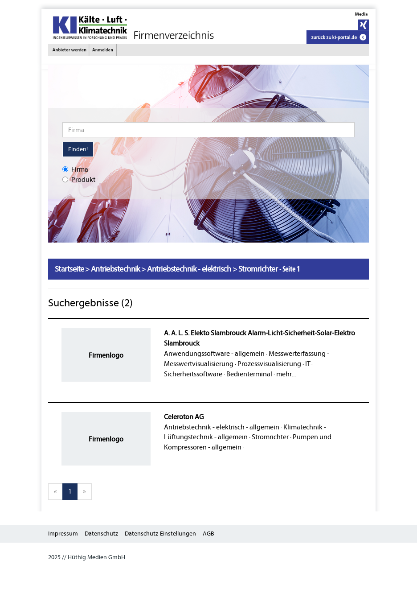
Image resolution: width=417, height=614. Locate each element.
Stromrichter (270, 437)
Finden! (78, 149)
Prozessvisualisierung (269, 364)
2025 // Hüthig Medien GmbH (86, 557)
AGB (208, 533)
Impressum (63, 533)
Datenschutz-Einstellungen (160, 533)
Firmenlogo (106, 355)
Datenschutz (101, 533)
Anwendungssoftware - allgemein (214, 354)
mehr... (286, 374)
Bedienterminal (249, 374)
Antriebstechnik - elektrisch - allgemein (221, 427)
